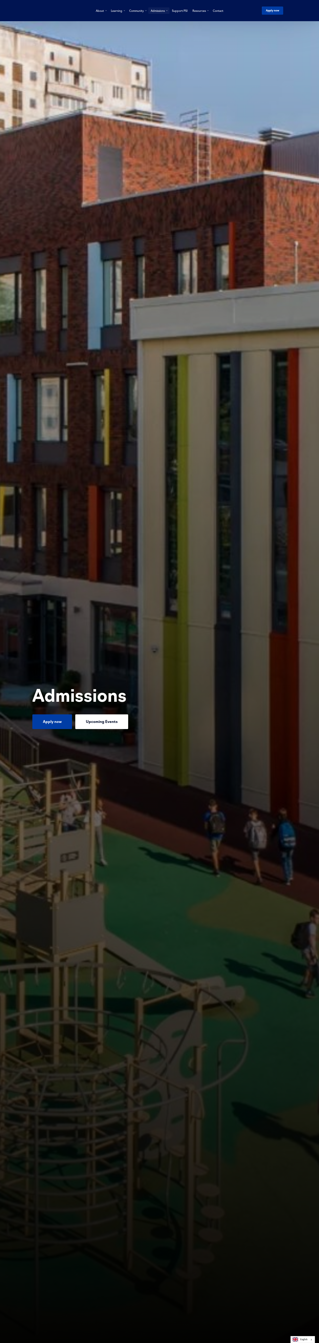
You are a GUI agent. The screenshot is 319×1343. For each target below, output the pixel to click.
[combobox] (303, 1339)
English (300, 1339)
